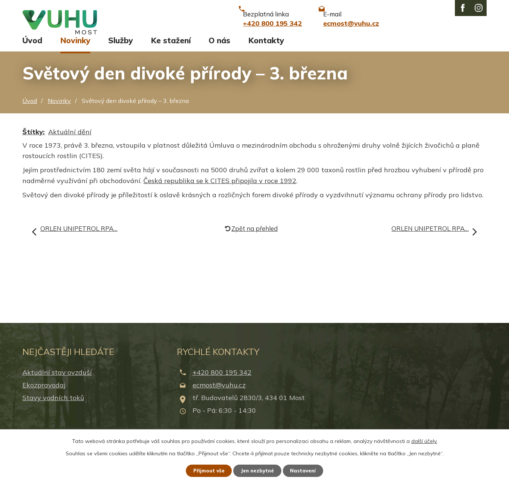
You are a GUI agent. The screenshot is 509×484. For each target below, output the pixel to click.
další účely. (424, 440)
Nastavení (307, 470)
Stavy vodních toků (53, 404)
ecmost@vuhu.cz (219, 391)
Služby (120, 47)
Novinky (75, 47)
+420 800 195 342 (222, 379)
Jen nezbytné (258, 470)
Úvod (32, 47)
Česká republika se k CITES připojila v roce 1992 (219, 187)
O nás (219, 47)
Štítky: (33, 138)
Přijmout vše (206, 470)
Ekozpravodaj (43, 391)
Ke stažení (171, 47)
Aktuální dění (69, 138)
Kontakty (266, 47)
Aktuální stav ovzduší (57, 379)
